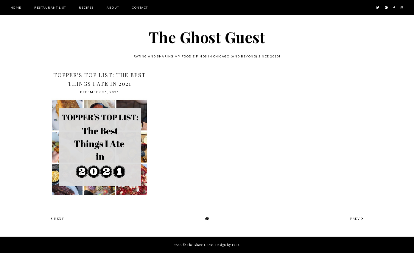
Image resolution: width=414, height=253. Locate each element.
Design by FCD (227, 245)
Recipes (86, 7)
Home (15, 7)
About (113, 7)
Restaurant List (50, 7)
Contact (140, 7)
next (57, 218)
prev (356, 218)
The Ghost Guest (207, 37)
